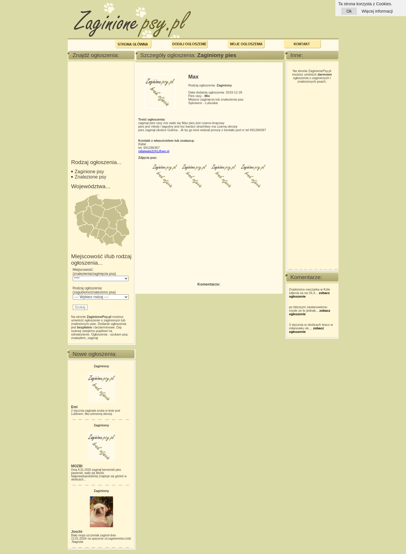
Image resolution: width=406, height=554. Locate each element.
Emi (74, 407)
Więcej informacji (377, 11)
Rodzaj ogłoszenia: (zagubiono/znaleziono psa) (101, 293)
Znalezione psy (91, 176)
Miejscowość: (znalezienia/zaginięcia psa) (101, 274)
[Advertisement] (100, 95)
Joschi (76, 532)
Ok (349, 11)
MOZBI (77, 466)
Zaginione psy (89, 171)
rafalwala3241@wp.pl (153, 151)
